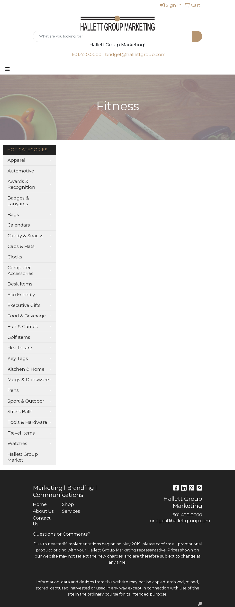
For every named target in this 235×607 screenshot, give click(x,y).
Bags (13, 214)
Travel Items (21, 433)
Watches (17, 443)
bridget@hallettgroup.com (135, 54)
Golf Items (19, 337)
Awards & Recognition (21, 184)
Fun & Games (23, 326)
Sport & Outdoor (26, 401)
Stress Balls (20, 411)
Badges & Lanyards (18, 201)
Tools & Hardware (27, 422)
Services (71, 511)
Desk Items (20, 284)
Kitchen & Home (26, 369)
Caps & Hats (21, 246)
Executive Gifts (24, 305)
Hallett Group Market (23, 457)
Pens (13, 390)
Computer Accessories (20, 270)
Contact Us (42, 521)
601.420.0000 (86, 54)
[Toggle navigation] (7, 69)
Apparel (16, 160)
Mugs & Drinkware (28, 379)
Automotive (21, 171)
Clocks (15, 257)
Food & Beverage (27, 316)
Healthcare (20, 348)
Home (40, 504)
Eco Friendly (21, 294)
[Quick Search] (112, 36)
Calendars (19, 225)
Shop (68, 504)
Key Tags (18, 358)
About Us (43, 511)
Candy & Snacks (25, 235)
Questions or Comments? (61, 534)
